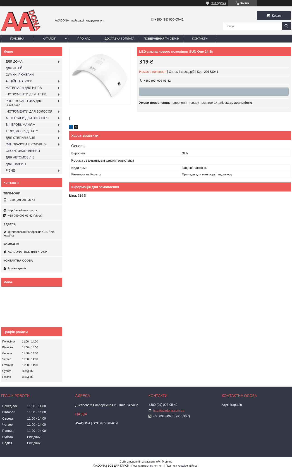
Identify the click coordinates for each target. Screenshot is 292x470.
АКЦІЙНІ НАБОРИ (19, 81)
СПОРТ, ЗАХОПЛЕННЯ (23, 151)
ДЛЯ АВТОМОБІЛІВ (20, 157)
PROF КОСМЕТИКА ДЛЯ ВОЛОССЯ (24, 103)
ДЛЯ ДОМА (14, 61)
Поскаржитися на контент (147, 465)
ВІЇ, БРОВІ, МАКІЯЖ (20, 124)
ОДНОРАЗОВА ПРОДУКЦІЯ (26, 144)
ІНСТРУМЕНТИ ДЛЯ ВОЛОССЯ (29, 111)
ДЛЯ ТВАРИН (16, 164)
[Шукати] (286, 26)
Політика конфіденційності (182, 465)
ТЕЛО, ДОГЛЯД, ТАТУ (22, 131)
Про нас (84, 38)
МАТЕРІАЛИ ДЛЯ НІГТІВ (24, 88)
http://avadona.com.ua (22, 210)
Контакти (200, 38)
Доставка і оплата (119, 38)
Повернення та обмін (162, 38)
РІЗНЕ (10, 170)
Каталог (49, 38)
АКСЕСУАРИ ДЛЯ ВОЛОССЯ (27, 118)
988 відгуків (218, 3)
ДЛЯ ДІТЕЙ (14, 68)
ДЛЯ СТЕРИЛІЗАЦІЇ (20, 137)
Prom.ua (167, 461)
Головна (17, 38)
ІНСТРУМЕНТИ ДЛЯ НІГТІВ (26, 94)
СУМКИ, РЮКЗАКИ (20, 74)
